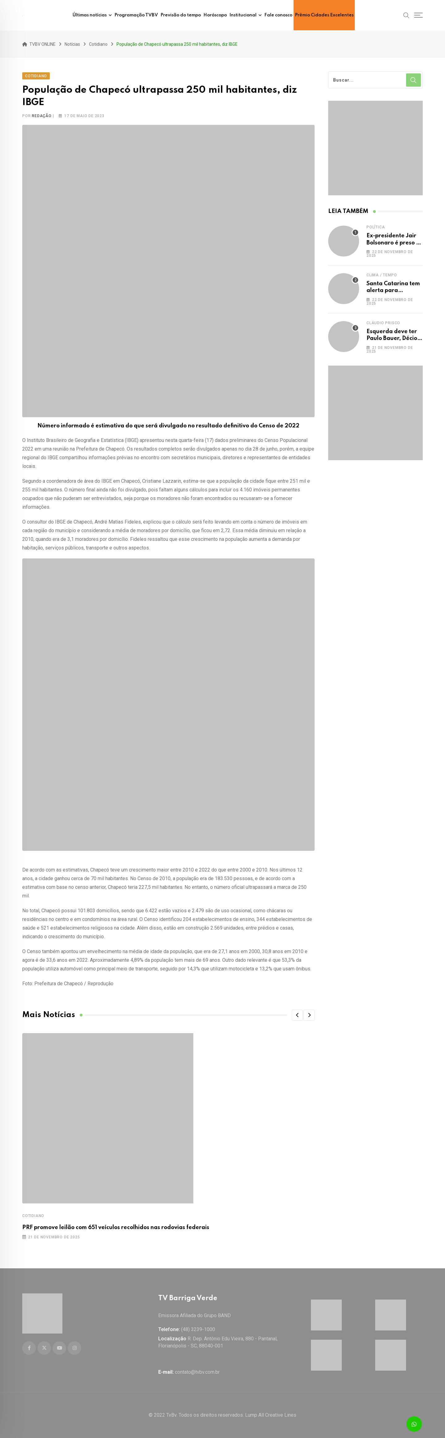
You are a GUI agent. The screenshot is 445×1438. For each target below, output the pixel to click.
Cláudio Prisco (383, 321)
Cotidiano (33, 1214)
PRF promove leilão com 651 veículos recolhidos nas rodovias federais (115, 1226)
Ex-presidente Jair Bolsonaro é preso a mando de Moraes (393, 241)
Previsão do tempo (180, 15)
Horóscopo (215, 15)
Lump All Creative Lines (270, 1415)
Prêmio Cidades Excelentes (324, 15)
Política (376, 225)
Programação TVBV (136, 15)
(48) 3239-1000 (198, 1329)
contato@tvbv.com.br (197, 1372)
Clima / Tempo (382, 273)
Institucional (242, 15)
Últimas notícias (90, 15)
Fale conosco (278, 15)
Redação (42, 114)
